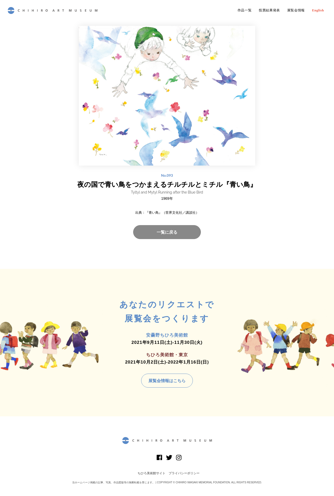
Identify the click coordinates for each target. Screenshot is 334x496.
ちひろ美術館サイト (151, 473)
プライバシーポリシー (184, 473)
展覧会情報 (296, 10)
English (318, 10)
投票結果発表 (269, 10)
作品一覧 (245, 10)
